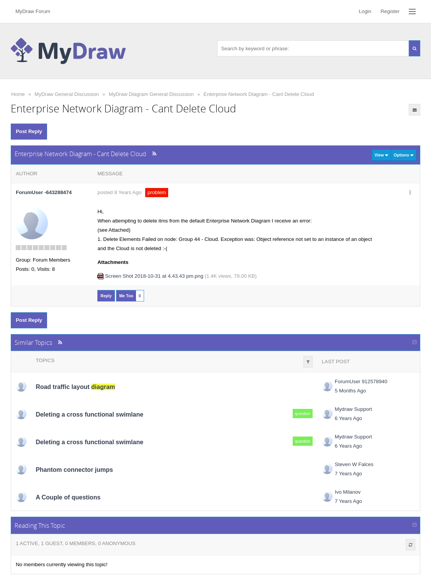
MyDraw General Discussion (66, 94)
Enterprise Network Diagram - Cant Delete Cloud (258, 94)
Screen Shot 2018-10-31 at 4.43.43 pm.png (154, 276)
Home (18, 94)
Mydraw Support (353, 409)
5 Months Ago (350, 391)
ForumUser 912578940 (361, 381)
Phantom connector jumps (74, 469)
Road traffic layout (75, 387)
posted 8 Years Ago (119, 192)
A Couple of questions (68, 497)
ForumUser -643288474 (44, 192)
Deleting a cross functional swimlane (89, 414)
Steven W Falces (354, 464)
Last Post (336, 361)
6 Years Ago (348, 418)
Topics (45, 360)
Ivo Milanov (348, 492)
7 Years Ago (348, 473)
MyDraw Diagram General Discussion (151, 94)
